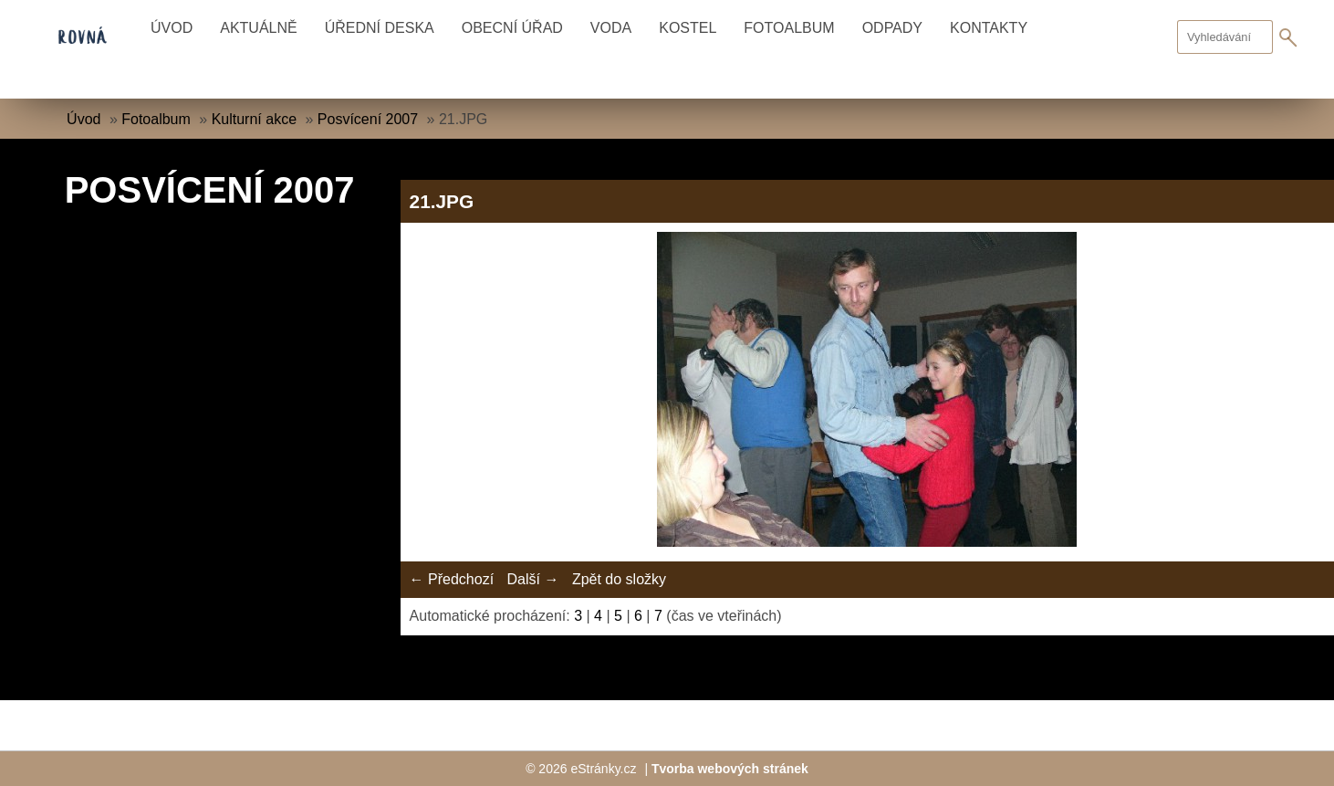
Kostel (687, 28)
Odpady (892, 28)
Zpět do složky (619, 579)
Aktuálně (258, 28)
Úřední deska (379, 28)
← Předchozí (452, 579)
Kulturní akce (254, 119)
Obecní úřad (512, 28)
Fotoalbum (789, 28)
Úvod (172, 28)
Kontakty (988, 28)
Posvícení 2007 (368, 119)
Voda (610, 28)
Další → (533, 579)
